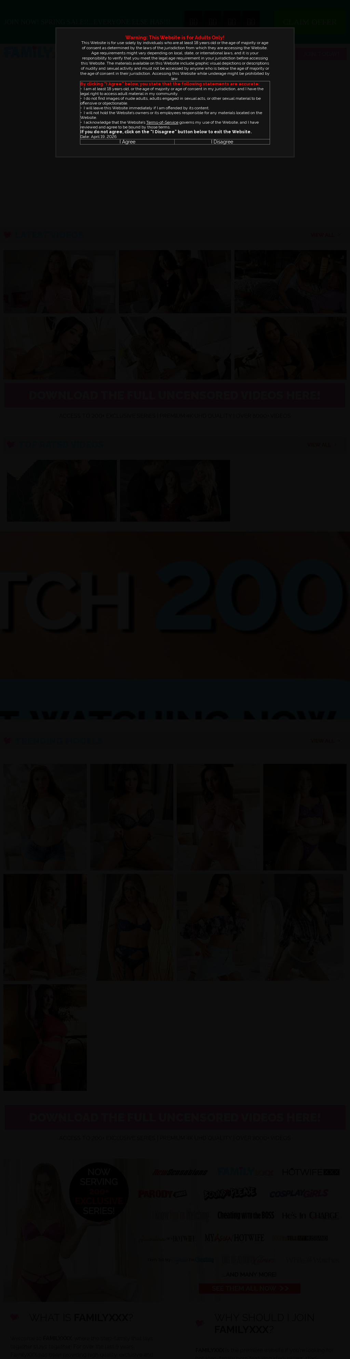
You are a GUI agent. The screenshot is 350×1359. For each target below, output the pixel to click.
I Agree (127, 142)
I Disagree (222, 142)
